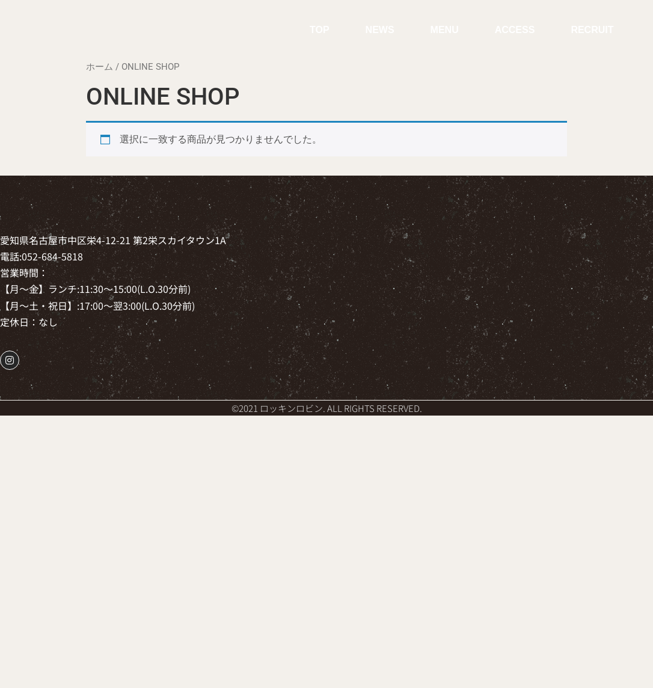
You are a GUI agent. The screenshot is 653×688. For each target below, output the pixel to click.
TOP (320, 30)
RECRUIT (592, 30)
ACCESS (515, 30)
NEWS (380, 30)
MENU (445, 30)
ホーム (99, 66)
